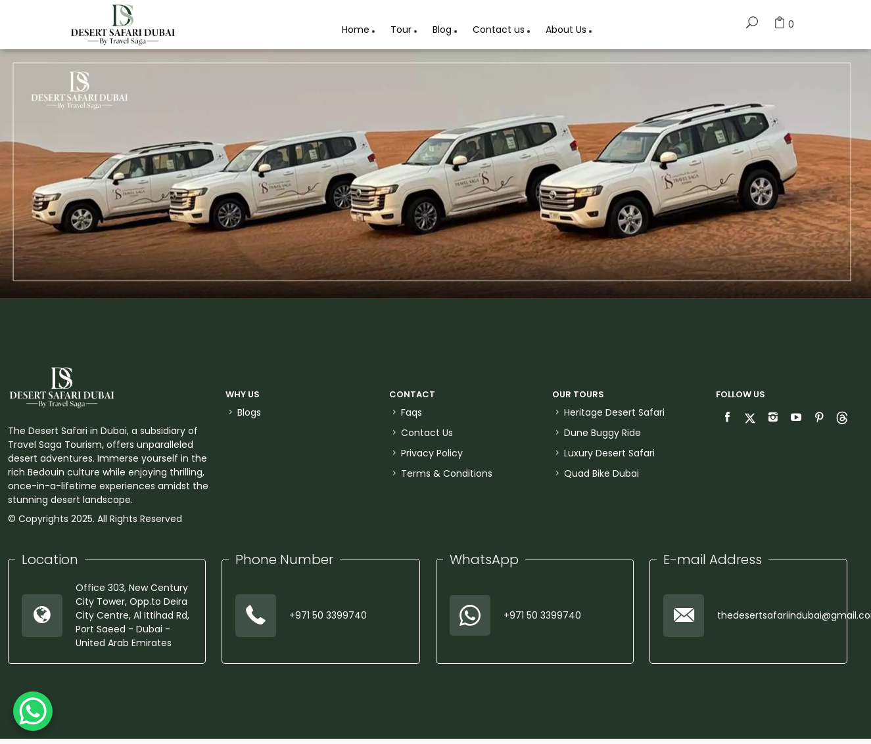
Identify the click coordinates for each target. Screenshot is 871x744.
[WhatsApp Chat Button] (33, 711)
